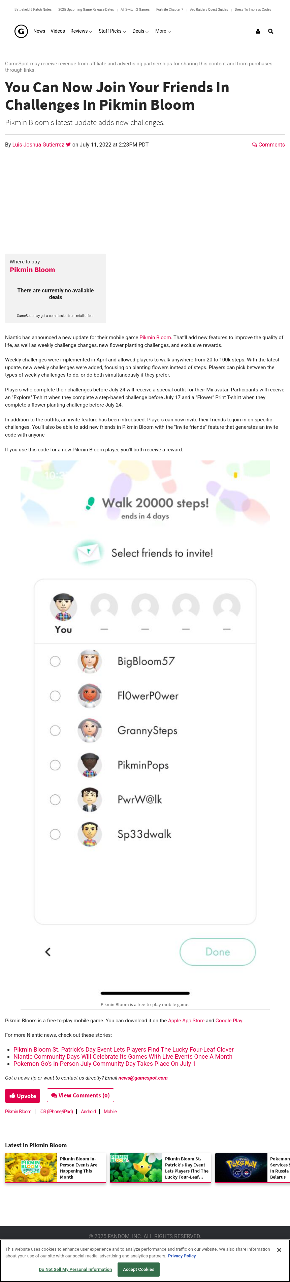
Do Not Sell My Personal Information (75, 1269)
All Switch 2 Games (135, 9)
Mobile (110, 1111)
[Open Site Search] (271, 31)
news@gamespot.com (143, 1078)
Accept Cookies (138, 1269)
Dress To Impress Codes (253, 9)
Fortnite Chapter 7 (169, 9)
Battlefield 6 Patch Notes (33, 9)
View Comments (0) (81, 1095)
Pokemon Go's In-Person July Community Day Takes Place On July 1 (104, 1063)
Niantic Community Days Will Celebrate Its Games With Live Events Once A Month (122, 1056)
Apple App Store (186, 1021)
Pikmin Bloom (32, 269)
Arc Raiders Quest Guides (209, 9)
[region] (145, 1260)
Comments (268, 144)
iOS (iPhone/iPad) (56, 1111)
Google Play (229, 1021)
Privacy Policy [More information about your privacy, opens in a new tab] (182, 1255)
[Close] (279, 1250)
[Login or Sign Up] (258, 31)
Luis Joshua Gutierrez (39, 144)
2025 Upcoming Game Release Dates (86, 9)
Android (88, 1111)
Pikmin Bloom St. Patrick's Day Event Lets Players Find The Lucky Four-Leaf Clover (123, 1049)
